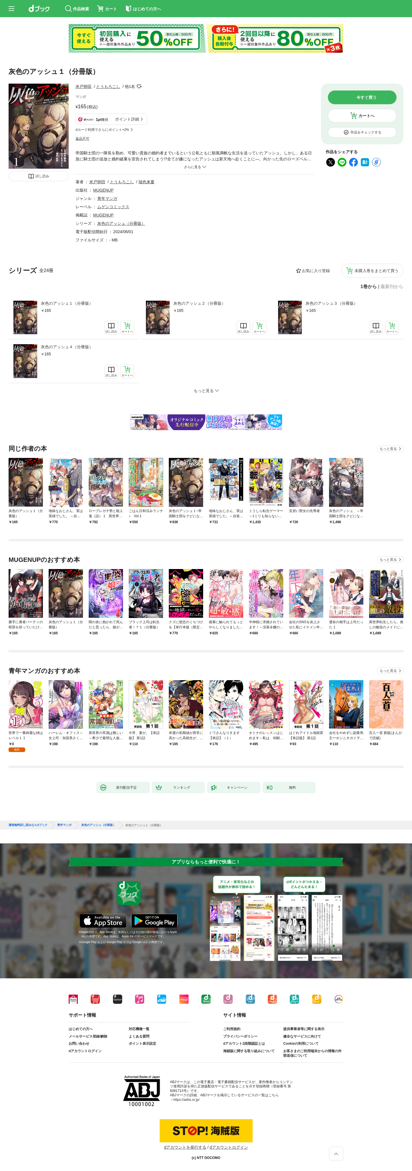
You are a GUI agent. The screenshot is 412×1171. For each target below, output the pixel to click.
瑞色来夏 (146, 182)
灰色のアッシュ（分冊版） (121, 223)
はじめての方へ (81, 1029)
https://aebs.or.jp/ (186, 1100)
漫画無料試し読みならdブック (28, 825)
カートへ (366, 115)
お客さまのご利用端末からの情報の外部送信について (312, 1053)
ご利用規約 (231, 1029)
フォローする (139, 86)
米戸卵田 (84, 86)
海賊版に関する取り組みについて (249, 1051)
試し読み (42, 176)
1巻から (368, 286)
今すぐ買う (366, 97)
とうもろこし (108, 86)
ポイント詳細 (127, 119)
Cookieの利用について (301, 1044)
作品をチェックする (365, 132)
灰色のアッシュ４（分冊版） (67, 347)
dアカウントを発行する (185, 1147)
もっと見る (388, 449)
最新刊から (392, 286)
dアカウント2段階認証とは (244, 1044)
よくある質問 (139, 1036)
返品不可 (82, 139)
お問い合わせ (79, 1044)
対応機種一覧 (139, 1029)
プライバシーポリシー (240, 1036)
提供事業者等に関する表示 (303, 1029)
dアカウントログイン (85, 1051)
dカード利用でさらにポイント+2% (102, 130)
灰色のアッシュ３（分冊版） (332, 303)
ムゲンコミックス (113, 206)
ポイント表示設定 (142, 1044)
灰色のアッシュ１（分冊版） (67, 303)
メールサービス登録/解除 (88, 1036)
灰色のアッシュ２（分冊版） (199, 303)
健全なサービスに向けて (302, 1036)
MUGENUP (103, 190)
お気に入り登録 (316, 270)
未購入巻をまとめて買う (376, 270)
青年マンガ (107, 198)
